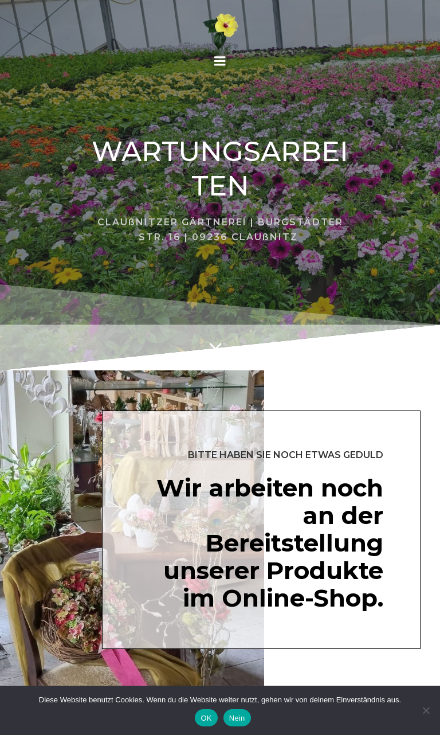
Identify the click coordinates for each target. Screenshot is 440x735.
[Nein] (425, 710)
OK (206, 718)
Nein (237, 718)
